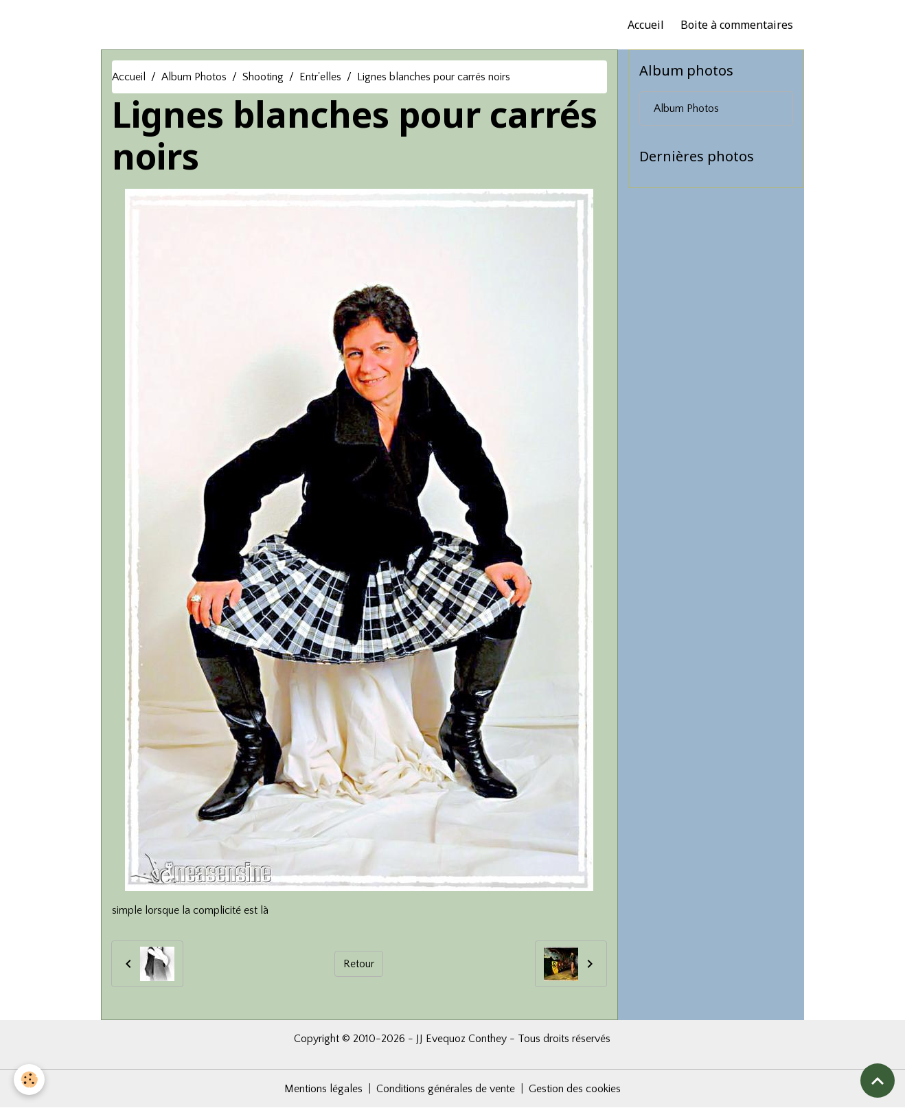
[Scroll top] (877, 1080)
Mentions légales (323, 1089)
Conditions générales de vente (445, 1089)
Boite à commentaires (736, 24)
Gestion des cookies (575, 1089)
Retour (358, 964)
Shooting (263, 77)
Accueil (646, 24)
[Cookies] (29, 1079)
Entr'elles (320, 77)
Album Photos (194, 77)
